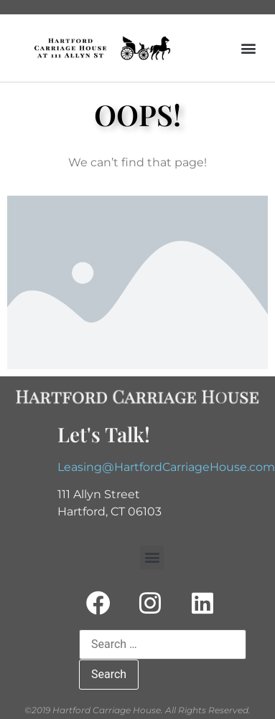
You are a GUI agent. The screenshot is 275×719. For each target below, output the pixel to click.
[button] (249, 48)
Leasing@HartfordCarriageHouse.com (166, 467)
